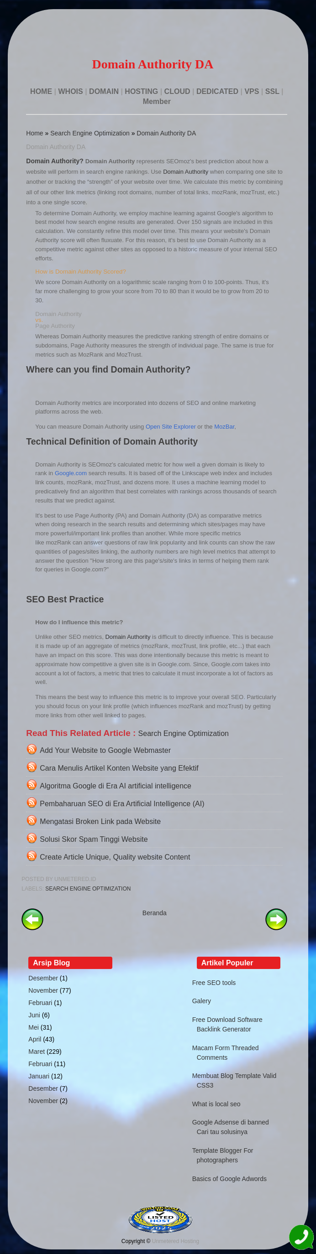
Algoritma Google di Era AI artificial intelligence (115, 786)
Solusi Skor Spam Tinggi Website (93, 839)
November (43, 990)
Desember (43, 978)
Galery (201, 1001)
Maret (36, 1051)
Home (34, 133)
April (34, 1039)
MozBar (224, 426)
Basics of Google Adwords (229, 1178)
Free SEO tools (214, 982)
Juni (34, 1015)
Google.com (71, 473)
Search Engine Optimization (90, 133)
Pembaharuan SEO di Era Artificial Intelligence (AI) (122, 804)
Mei (33, 1027)
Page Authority (55, 326)
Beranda (154, 913)
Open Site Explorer (171, 426)
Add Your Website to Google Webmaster (105, 750)
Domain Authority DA (166, 133)
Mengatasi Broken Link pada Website (100, 821)
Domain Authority (185, 171)
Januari (38, 1076)
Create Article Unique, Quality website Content (115, 857)
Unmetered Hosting (175, 1241)
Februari (40, 1002)
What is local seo (216, 1104)
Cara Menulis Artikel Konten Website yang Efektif (119, 768)
